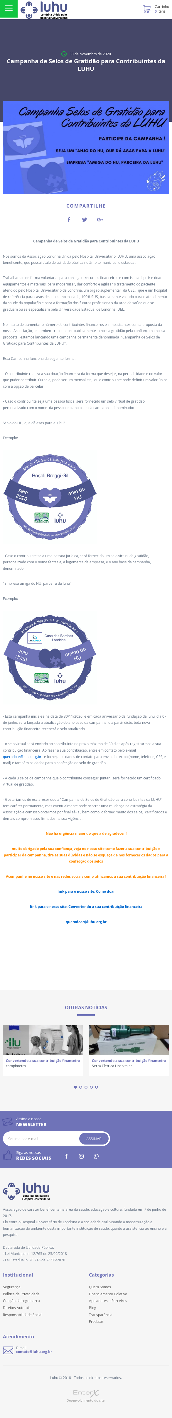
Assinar (94, 1138)
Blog (92, 1307)
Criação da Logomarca (21, 1300)
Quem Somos (100, 1286)
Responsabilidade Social (22, 1314)
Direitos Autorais (17, 1307)
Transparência (100, 1314)
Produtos (96, 1321)
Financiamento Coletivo (108, 1294)
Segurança (12, 1286)
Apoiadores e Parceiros (108, 1300)
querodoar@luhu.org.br (23, 756)
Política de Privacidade (21, 1294)
